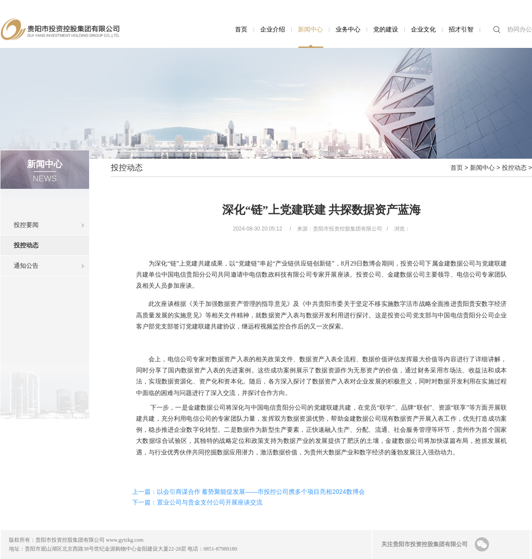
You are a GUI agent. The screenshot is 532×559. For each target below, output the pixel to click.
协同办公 (519, 29)
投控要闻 (26, 224)
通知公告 (26, 265)
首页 (241, 29)
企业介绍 (272, 29)
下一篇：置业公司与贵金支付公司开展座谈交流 (197, 502)
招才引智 (461, 29)
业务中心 (348, 29)
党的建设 (385, 29)
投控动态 (51, 242)
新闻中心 (310, 29)
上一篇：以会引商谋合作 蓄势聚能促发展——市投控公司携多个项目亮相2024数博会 (248, 491)
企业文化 (423, 29)
